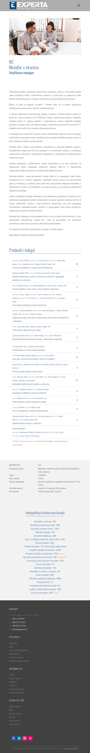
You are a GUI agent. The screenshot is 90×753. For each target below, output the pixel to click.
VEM (59, 589)
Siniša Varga (55, 273)
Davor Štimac (43, 261)
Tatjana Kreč (62, 286)
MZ (54, 521)
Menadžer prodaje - (44, 532)
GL (52, 582)
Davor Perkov (24, 261)
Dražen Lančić (51, 286)
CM (54, 568)
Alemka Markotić (26, 310)
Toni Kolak (31, 298)
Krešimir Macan (31, 355)
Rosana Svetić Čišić (47, 298)
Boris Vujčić (59, 432)
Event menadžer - (43, 575)
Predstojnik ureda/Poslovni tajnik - (44, 585)
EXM (54, 593)
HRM (58, 525)
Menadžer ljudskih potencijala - (43, 525)
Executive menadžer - (40, 593)
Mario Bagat (39, 336)
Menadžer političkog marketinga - (43, 578)
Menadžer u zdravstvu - (43, 521)
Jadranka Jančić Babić (36, 347)
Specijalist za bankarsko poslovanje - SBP (45, 557)
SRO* (57, 529)
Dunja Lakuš (17, 364)
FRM (61, 561)
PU (59, 585)
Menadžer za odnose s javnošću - (44, 571)
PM (42, 546)
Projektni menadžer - (32, 546)
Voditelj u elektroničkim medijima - (43, 589)
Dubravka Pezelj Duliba (20, 273)
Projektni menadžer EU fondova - (42, 550)
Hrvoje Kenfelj (19, 355)
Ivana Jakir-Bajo (23, 327)
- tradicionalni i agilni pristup (55, 546)
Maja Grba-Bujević (48, 310)
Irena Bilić (39, 377)
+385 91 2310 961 (19, 622)
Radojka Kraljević (26, 389)
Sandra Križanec (56, 364)
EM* (52, 575)
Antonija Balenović (45, 416)
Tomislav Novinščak (42, 273)
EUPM (58, 550)
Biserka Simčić (41, 432)
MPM (59, 578)
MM (54, 536)
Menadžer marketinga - (43, 536)
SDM (63, 539)
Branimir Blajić (22, 377)
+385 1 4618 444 (18, 618)
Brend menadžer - (43, 543)
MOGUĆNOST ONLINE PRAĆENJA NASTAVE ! (26, 235)
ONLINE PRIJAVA (22, 82)
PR (59, 571)
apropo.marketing (71, 749)
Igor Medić (21, 407)
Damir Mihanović (55, 336)
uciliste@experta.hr (19, 629)
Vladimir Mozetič (36, 314)
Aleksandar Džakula (27, 432)
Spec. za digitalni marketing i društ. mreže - (43, 539)
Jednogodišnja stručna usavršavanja (45, 512)
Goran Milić (44, 364)
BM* (52, 543)
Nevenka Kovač (28, 264)
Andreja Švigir (35, 407)
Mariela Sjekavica (39, 286)
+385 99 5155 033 (19, 626)
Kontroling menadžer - (43, 568)
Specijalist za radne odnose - (43, 529)
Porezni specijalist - (44, 564)
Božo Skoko (49, 355)
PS (53, 564)
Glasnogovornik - (44, 582)
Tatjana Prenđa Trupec (43, 264)
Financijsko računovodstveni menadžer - (43, 561)
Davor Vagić (24, 294)
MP (53, 532)
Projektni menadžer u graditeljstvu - (39, 553)
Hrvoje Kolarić (17, 347)
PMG (56, 553)
